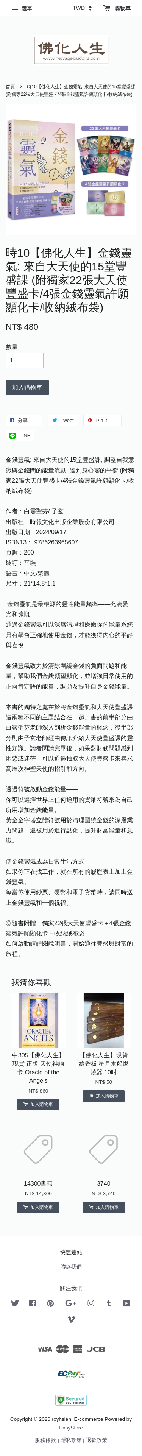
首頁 (10, 86)
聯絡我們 (71, 1267)
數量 (12, 347)
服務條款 (45, 1440)
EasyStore (71, 1428)
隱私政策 (71, 1440)
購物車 (117, 8)
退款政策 (96, 1440)
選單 (21, 8)
